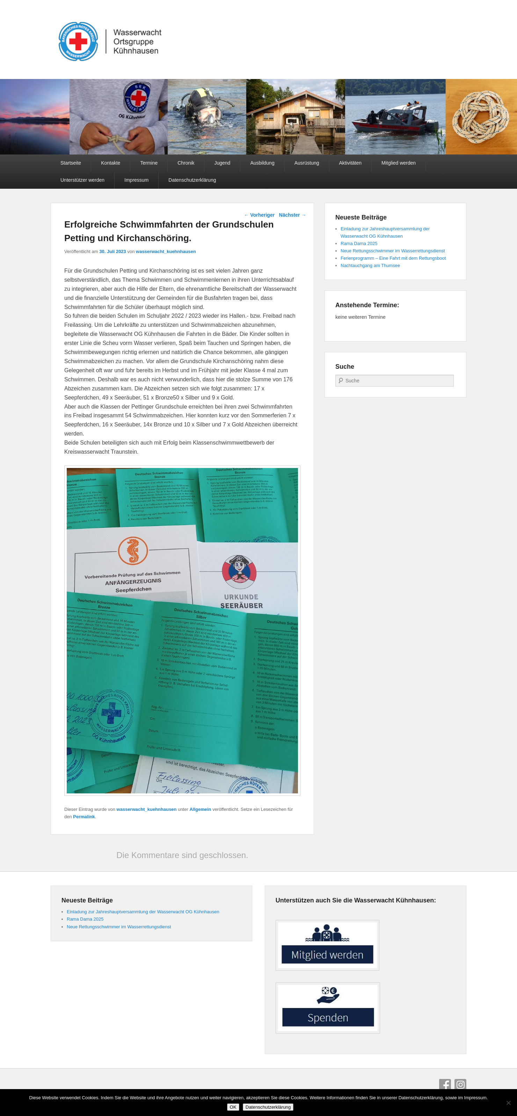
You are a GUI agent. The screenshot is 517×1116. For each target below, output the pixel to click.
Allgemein (200, 809)
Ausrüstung (306, 163)
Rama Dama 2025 (359, 243)
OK (233, 1107)
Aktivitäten (350, 163)
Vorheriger (259, 215)
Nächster (292, 215)
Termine (149, 163)
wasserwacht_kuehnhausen (166, 251)
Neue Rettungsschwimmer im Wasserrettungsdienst (393, 250)
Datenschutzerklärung (192, 180)
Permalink (84, 816)
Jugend (222, 163)
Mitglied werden (398, 163)
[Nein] (508, 1102)
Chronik (185, 163)
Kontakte (110, 163)
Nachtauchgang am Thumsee (370, 265)
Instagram (460, 1085)
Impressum (136, 180)
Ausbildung (262, 163)
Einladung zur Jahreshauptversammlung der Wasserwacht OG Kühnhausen (143, 911)
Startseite (70, 163)
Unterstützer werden (82, 180)
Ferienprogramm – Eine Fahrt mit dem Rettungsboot (393, 258)
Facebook (445, 1085)
